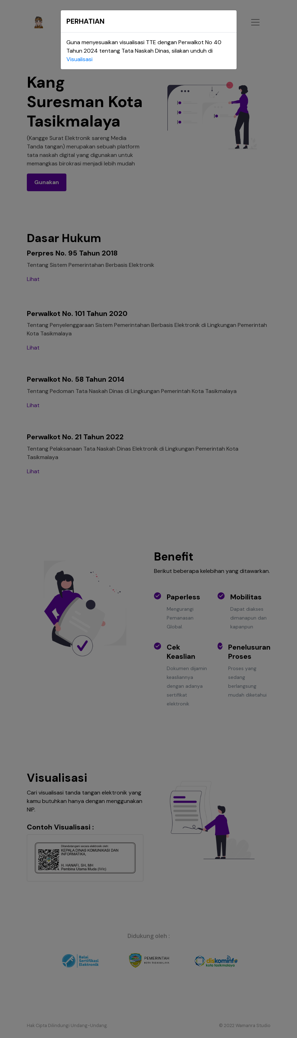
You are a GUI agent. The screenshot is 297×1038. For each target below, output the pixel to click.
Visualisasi (79, 59)
